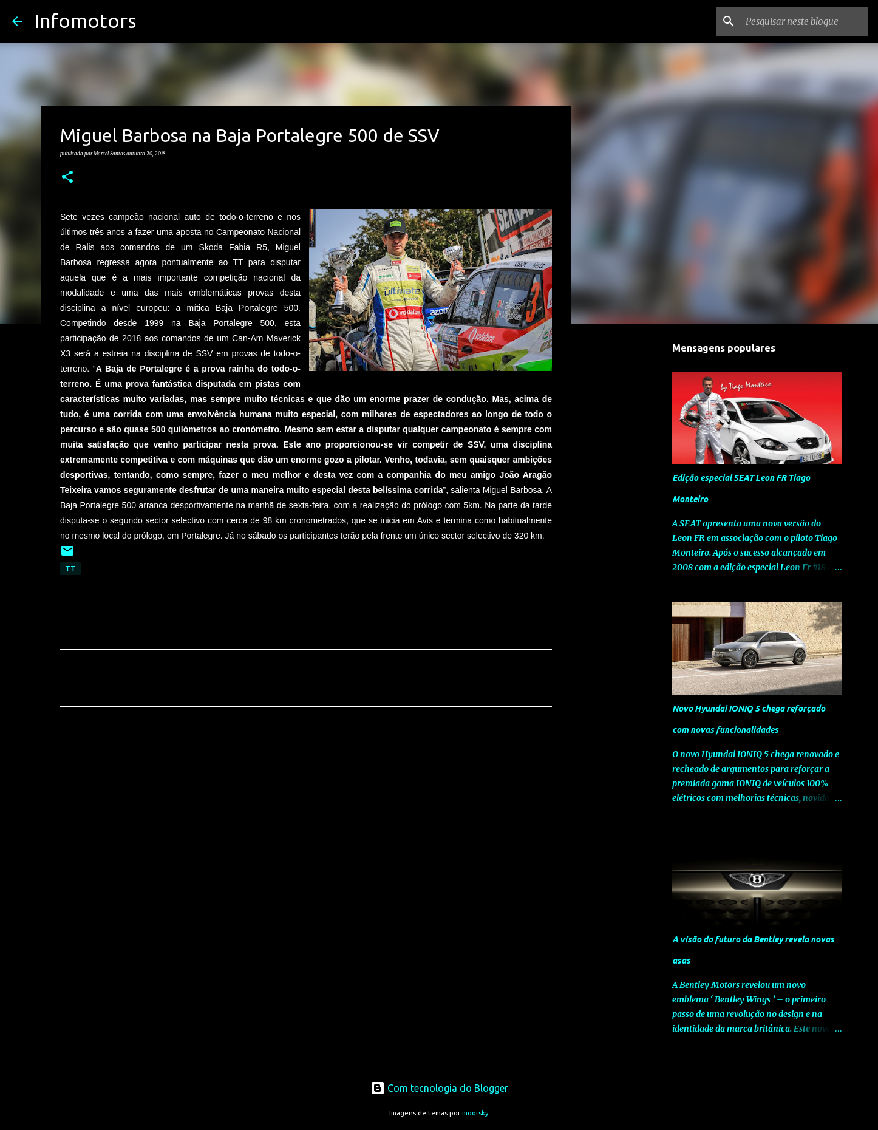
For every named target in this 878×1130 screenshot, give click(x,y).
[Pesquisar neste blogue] (804, 21)
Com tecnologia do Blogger (439, 1088)
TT (70, 569)
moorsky (475, 1113)
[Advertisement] (306, 829)
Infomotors (85, 21)
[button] (67, 177)
